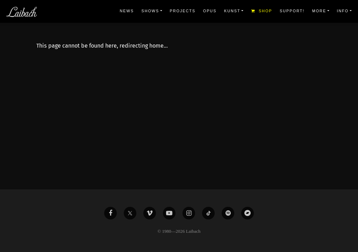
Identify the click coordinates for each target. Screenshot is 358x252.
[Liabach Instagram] (188, 213)
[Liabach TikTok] (208, 213)
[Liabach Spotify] (228, 213)
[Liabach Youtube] (169, 213)
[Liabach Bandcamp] (247, 213)
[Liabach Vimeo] (149, 213)
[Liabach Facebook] (110, 213)
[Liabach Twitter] (130, 213)
